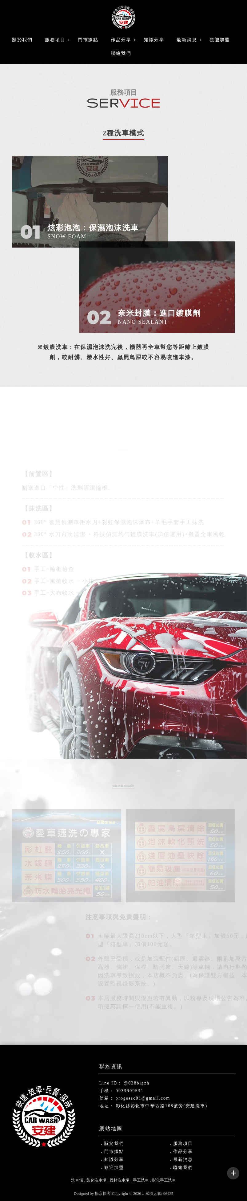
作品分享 (121, 39)
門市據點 (88, 39)
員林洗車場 (119, 1180)
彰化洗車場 (96, 1180)
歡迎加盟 (219, 39)
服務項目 (55, 39)
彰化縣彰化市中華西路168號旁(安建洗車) (161, 1106)
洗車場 (77, 1180)
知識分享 (154, 39)
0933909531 (130, 1090)
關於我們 (22, 39)
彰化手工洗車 (164, 1180)
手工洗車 (141, 1180)
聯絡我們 (121, 53)
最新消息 (187, 39)
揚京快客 (103, 1193)
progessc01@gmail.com (143, 1098)
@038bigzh (136, 1083)
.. (143, 1193)
